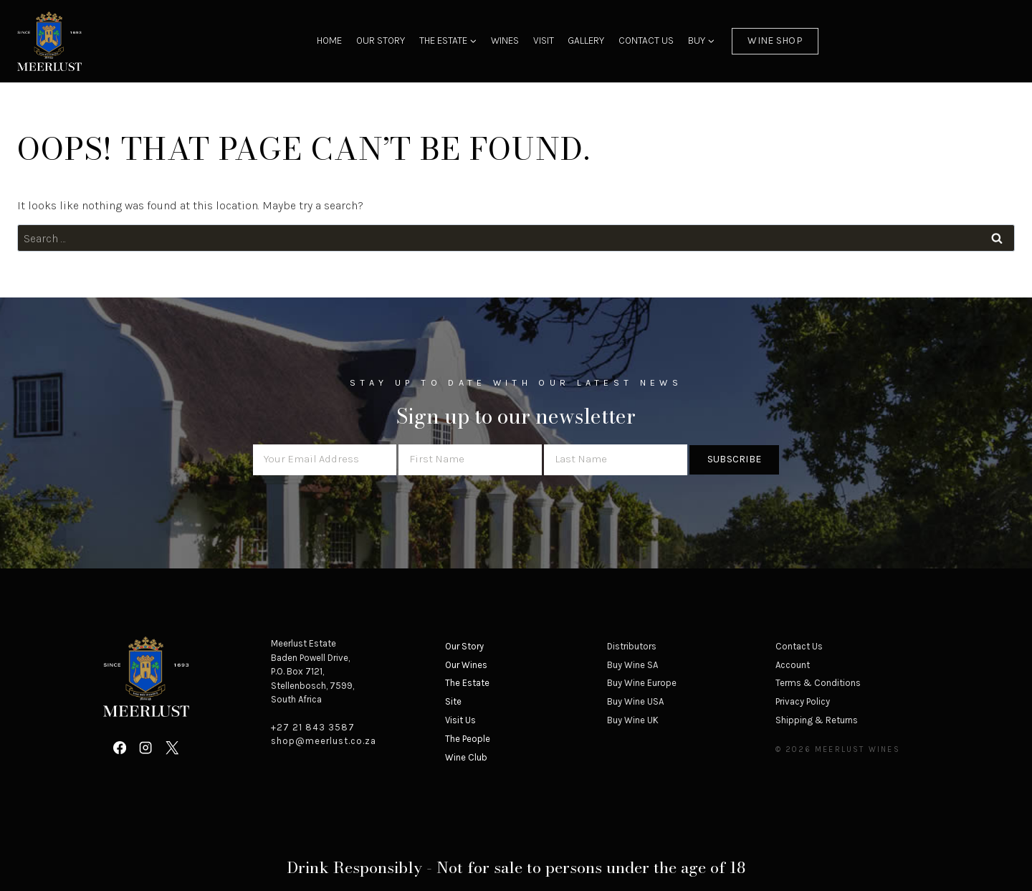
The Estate (467, 682)
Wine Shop (775, 40)
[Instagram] (145, 748)
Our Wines (466, 664)
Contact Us (646, 40)
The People (467, 738)
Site (453, 701)
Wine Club (466, 757)
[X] (172, 748)
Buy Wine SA (632, 664)
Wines (505, 40)
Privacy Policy (802, 701)
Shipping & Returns (816, 720)
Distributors (631, 646)
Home (329, 40)
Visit (543, 40)
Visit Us (460, 720)
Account (792, 664)
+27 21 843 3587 (313, 727)
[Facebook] (120, 748)
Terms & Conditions (818, 682)
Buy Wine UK (633, 720)
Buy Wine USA (635, 701)
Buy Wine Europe (642, 682)
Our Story (380, 40)
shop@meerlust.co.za (323, 740)
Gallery (586, 40)
